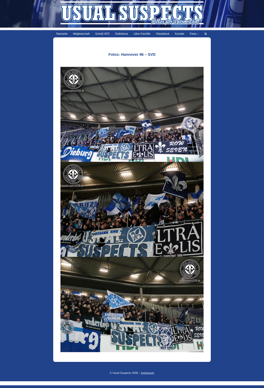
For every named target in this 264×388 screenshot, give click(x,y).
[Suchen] (205, 34)
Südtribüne (121, 33)
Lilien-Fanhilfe (142, 33)
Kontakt (179, 33)
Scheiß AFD (102, 33)
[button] (198, 34)
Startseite (62, 33)
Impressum (147, 372)
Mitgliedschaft (81, 33)
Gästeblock (162, 33)
